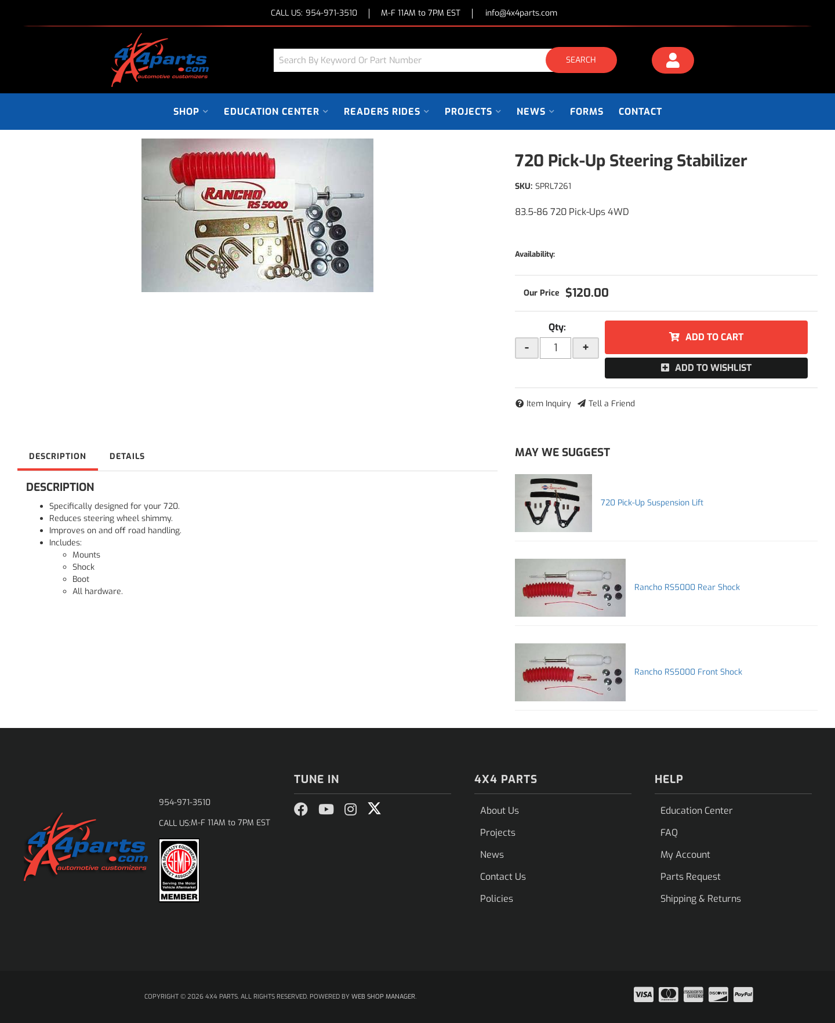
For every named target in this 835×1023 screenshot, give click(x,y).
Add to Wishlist (713, 368)
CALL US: (314, 14)
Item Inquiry (549, 403)
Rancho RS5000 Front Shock (688, 672)
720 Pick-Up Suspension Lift (652, 502)
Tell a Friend (612, 403)
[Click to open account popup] (673, 62)
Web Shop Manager (383, 996)
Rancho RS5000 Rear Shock (687, 587)
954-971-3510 (184, 802)
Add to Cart (714, 337)
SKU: (523, 186)
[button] (449, 60)
